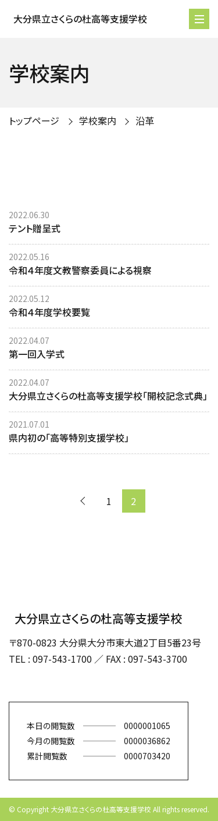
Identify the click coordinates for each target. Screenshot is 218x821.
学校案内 (97, 120)
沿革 (144, 120)
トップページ (34, 120)
